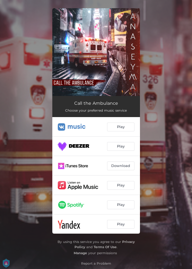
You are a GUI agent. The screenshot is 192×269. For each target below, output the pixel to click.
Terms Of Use (105, 247)
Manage (80, 253)
